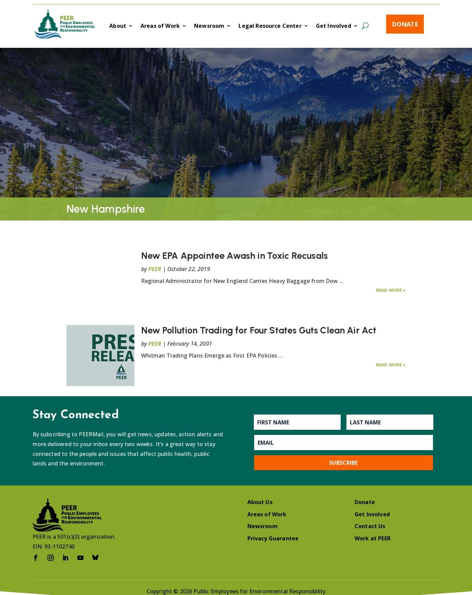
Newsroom (209, 26)
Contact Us (370, 526)
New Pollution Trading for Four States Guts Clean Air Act (259, 330)
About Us (259, 502)
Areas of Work (160, 26)
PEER (155, 269)
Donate (405, 24)
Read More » (391, 290)
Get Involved (333, 26)
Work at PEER (373, 538)
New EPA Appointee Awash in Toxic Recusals (234, 255)
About (117, 26)
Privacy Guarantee (273, 538)
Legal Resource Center (270, 26)
